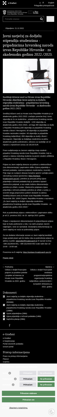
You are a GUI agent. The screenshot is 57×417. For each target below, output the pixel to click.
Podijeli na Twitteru (15, 325)
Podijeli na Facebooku (9, 325)
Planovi (6, 359)
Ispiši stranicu (4, 325)
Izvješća (6, 362)
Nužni (5, 373)
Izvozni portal (8, 347)
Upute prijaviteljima (14, 313)
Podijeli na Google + (20, 325)
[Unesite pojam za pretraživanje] (14, 19)
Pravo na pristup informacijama (15, 356)
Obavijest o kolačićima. (18, 408)
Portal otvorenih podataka (13, 344)
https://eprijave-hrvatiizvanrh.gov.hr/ (37, 252)
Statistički (7, 385)
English (51, 3)
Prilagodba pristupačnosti (44, 6)
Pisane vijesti (8, 258)
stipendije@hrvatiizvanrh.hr (26, 241)
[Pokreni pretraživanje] (41, 19)
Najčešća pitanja (13, 319)
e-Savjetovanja (9, 341)
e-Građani (7, 338)
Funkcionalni (8, 379)
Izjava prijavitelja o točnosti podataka (20, 316)
